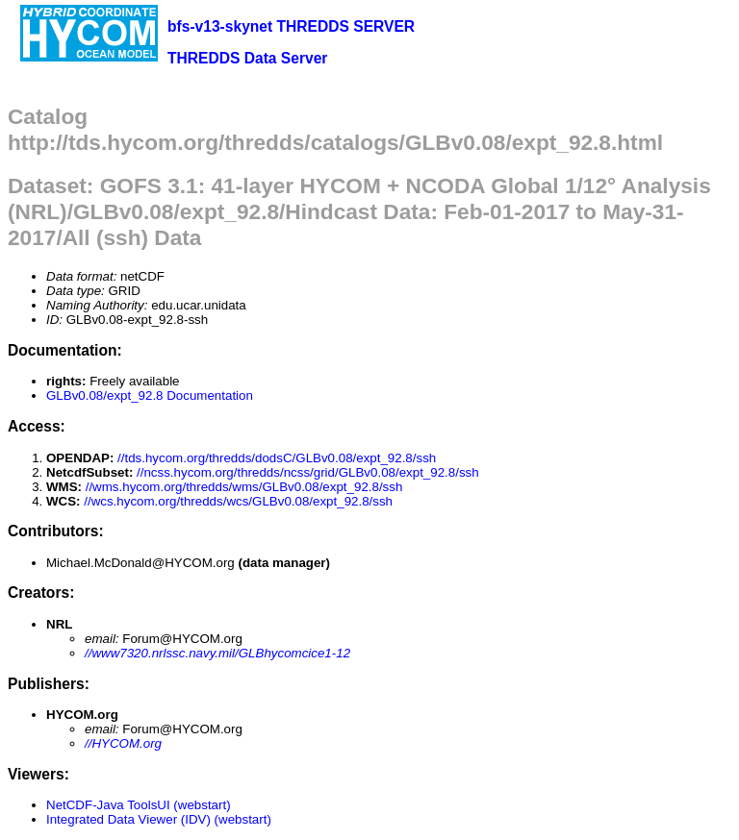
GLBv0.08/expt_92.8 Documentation (149, 395)
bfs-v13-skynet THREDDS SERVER (291, 26)
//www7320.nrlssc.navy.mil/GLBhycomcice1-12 (217, 653)
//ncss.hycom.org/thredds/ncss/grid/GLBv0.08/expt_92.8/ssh (308, 472)
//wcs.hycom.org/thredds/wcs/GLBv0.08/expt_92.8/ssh (238, 501)
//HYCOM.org (123, 743)
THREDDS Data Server (247, 58)
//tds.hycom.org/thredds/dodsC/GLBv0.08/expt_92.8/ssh (276, 458)
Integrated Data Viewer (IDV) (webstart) (158, 819)
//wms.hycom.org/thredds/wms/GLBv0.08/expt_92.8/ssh (244, 487)
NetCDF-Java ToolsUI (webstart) (138, 805)
